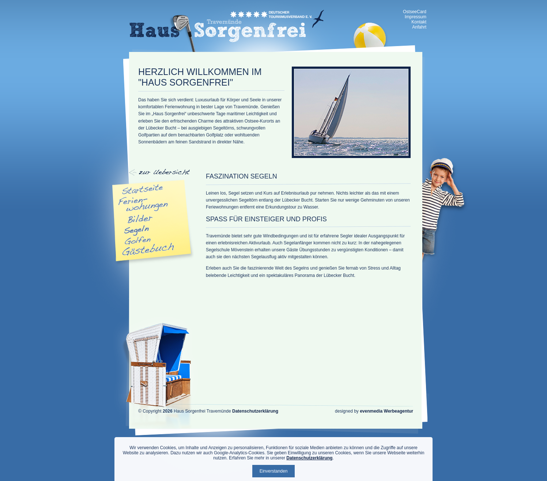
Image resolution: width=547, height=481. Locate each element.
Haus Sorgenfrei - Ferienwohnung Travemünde (227, 26)
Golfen (138, 240)
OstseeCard (414, 11)
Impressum (415, 16)
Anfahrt (419, 27)
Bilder (140, 219)
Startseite (143, 189)
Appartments (143, 204)
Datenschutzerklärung (255, 411)
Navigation (151, 173)
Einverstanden (274, 471)
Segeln (136, 230)
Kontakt (418, 22)
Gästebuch (148, 249)
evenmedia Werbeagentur (386, 411)
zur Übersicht (185, 33)
